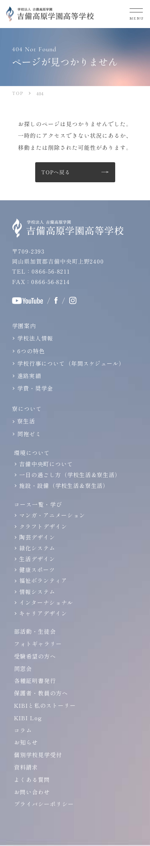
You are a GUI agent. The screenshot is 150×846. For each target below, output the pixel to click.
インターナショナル (46, 602)
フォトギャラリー (38, 644)
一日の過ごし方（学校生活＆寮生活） (70, 475)
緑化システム (37, 548)
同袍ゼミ (29, 434)
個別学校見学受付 (38, 755)
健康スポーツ (37, 570)
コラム (23, 730)
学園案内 (24, 326)
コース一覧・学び (38, 504)
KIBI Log (28, 718)
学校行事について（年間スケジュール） (71, 363)
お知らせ (26, 742)
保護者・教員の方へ (41, 693)
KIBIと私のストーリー (45, 705)
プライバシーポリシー (44, 804)
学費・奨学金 (35, 388)
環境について (32, 453)
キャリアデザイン (43, 613)
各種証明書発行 (35, 681)
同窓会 (23, 669)
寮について (27, 409)
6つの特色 (31, 351)
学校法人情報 (35, 338)
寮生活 (26, 421)
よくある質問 (32, 780)
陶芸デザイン (37, 537)
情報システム (37, 592)
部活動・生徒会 (35, 631)
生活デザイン (37, 559)
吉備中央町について (46, 464)
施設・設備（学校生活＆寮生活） (64, 485)
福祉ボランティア (43, 580)
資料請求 (26, 767)
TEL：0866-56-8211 (41, 271)
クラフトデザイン (43, 526)
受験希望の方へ (35, 656)
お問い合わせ (32, 792)
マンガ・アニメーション (52, 515)
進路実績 (29, 376)
